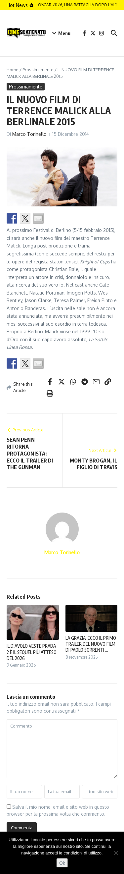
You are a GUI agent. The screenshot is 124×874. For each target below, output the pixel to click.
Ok (62, 863)
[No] (115, 852)
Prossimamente (38, 69)
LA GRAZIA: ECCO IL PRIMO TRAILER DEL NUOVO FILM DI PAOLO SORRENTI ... (90, 644)
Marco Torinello (29, 134)
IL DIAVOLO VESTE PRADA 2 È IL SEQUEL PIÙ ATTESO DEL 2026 (32, 652)
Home (13, 69)
